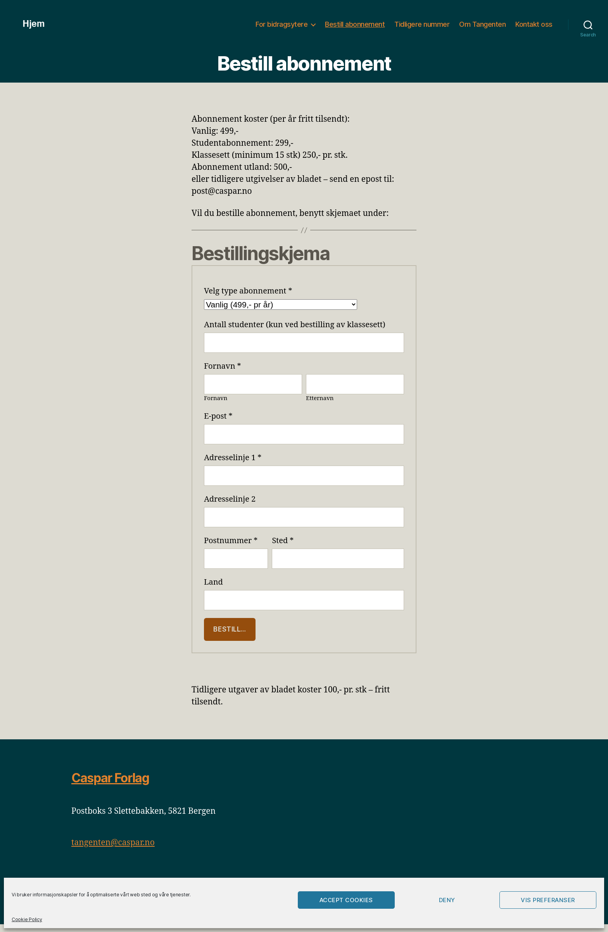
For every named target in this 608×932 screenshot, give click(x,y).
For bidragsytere (281, 28)
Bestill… (229, 637)
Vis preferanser (548, 900)
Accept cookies (346, 900)
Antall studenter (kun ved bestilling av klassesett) (294, 332)
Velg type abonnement (248, 299)
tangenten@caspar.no (113, 850)
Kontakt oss (534, 28)
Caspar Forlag (110, 785)
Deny (447, 900)
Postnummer (230, 548)
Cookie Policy (27, 919)
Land (213, 590)
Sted (283, 548)
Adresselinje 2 (230, 507)
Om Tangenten (482, 28)
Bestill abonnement (355, 28)
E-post (218, 424)
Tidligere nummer (421, 28)
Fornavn (222, 374)
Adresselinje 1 (232, 465)
